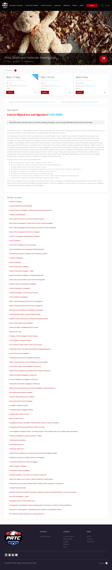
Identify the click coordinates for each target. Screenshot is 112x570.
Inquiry (92, 5)
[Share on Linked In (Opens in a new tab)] (13, 555)
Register (10, 92)
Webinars (66, 5)
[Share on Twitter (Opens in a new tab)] (9, 555)
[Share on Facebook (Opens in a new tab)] (6, 555)
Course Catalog (46, 5)
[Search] (100, 5)
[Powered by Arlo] (103, 563)
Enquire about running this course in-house (42, 102)
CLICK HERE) (55, 114)
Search (65, 547)
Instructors (90, 539)
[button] (35, 92)
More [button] (81, 5)
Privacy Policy (90, 541)
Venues (74, 5)
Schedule (57, 5)
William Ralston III (21, 86)
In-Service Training (31, 5)
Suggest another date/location (90, 102)
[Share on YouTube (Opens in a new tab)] (16, 555)
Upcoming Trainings (16, 5)
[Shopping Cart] (102, 5)
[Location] (10, 70)
